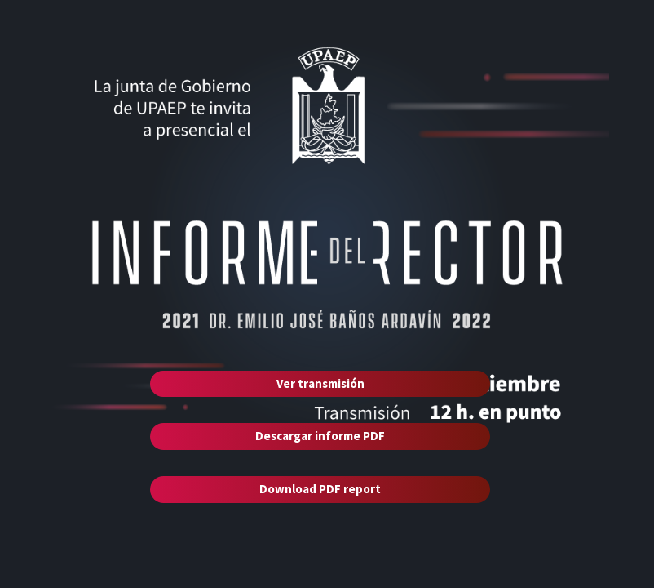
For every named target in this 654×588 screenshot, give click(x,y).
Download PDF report (320, 489)
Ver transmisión (320, 383)
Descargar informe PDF (320, 435)
